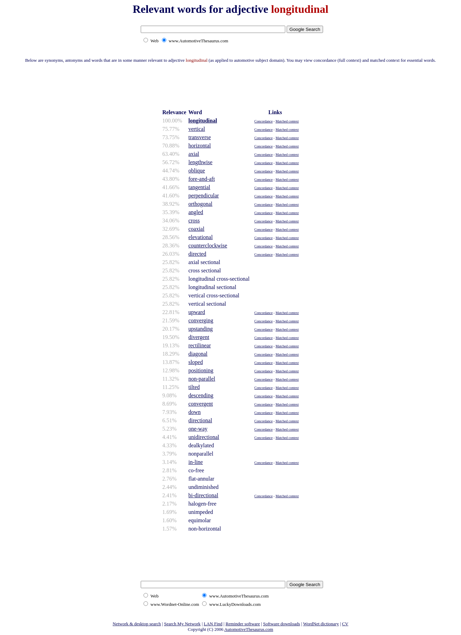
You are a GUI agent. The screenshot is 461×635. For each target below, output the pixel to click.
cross (194, 220)
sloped (195, 362)
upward (196, 312)
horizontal (199, 146)
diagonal (197, 354)
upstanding (200, 329)
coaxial (196, 229)
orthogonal (200, 204)
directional (200, 420)
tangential (199, 187)
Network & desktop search (137, 623)
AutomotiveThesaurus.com (248, 629)
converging (200, 320)
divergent (198, 337)
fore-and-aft (201, 179)
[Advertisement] (230, 85)
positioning (200, 370)
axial (193, 154)
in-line (195, 462)
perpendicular (203, 195)
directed (197, 254)
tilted (194, 387)
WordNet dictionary (321, 623)
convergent (200, 404)
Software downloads (281, 623)
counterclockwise (207, 245)
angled (195, 212)
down (194, 412)
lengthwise (200, 162)
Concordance (263, 121)
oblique (196, 170)
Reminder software (243, 623)
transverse (199, 137)
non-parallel (201, 379)
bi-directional (203, 495)
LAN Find (213, 623)
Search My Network (182, 623)
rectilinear (199, 345)
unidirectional (203, 437)
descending (200, 395)
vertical (196, 129)
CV (345, 623)
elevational (200, 237)
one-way (197, 429)
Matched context (287, 121)
